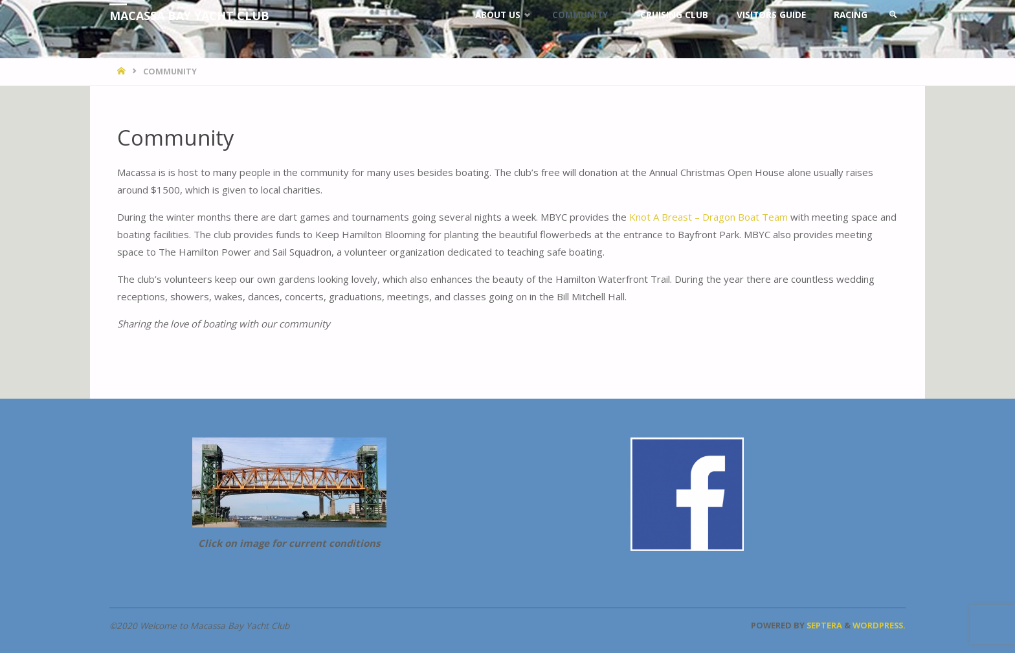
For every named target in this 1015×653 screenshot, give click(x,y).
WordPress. (879, 625)
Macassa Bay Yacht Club (189, 15)
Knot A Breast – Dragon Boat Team (708, 216)
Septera (823, 625)
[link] (893, 15)
